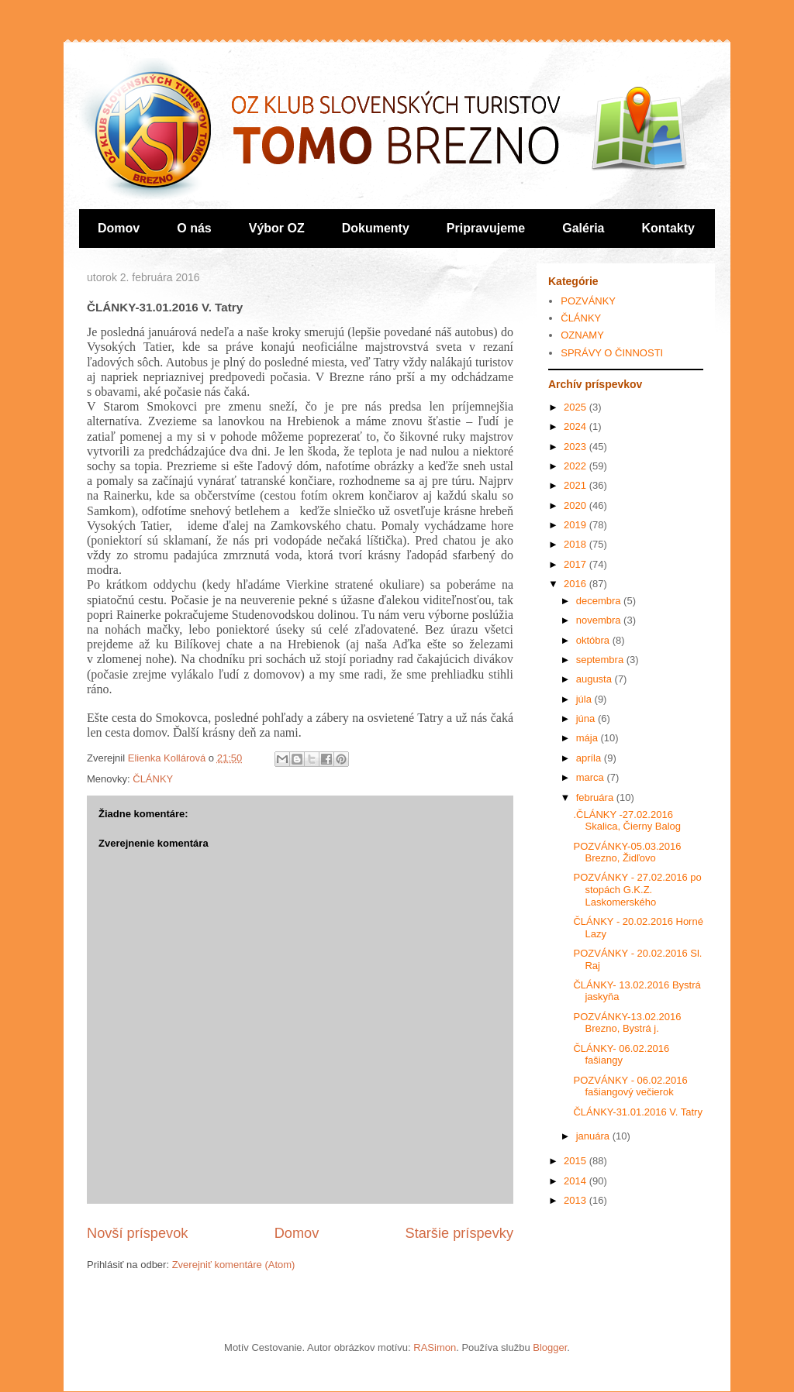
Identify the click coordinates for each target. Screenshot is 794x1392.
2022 (576, 466)
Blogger (550, 1347)
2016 (576, 583)
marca (591, 777)
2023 (576, 446)
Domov (119, 228)
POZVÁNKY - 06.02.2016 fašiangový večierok (630, 1086)
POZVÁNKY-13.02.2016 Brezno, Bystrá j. (627, 1023)
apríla (590, 758)
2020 (576, 505)
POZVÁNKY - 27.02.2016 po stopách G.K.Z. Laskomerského (637, 889)
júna (587, 718)
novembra (599, 620)
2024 (576, 426)
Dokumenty (375, 228)
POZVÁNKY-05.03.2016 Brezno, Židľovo (627, 852)
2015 (576, 1161)
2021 (576, 485)
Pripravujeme (486, 228)
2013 (576, 1200)
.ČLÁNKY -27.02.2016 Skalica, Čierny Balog (627, 821)
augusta (595, 679)
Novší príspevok (137, 1233)
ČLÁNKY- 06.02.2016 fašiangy (621, 1055)
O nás (194, 228)
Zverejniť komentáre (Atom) (233, 1264)
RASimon (434, 1347)
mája (588, 738)
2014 (576, 1181)
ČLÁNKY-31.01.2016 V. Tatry (637, 1112)
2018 (576, 544)
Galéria (583, 228)
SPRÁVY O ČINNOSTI (612, 353)
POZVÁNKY (588, 301)
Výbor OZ (277, 228)
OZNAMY (582, 335)
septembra (601, 659)
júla (585, 699)
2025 (576, 407)
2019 (576, 525)
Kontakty (668, 228)
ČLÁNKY (153, 779)
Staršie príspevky (460, 1233)
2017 (576, 564)
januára (594, 1136)
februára (596, 797)
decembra (599, 601)
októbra (594, 640)
